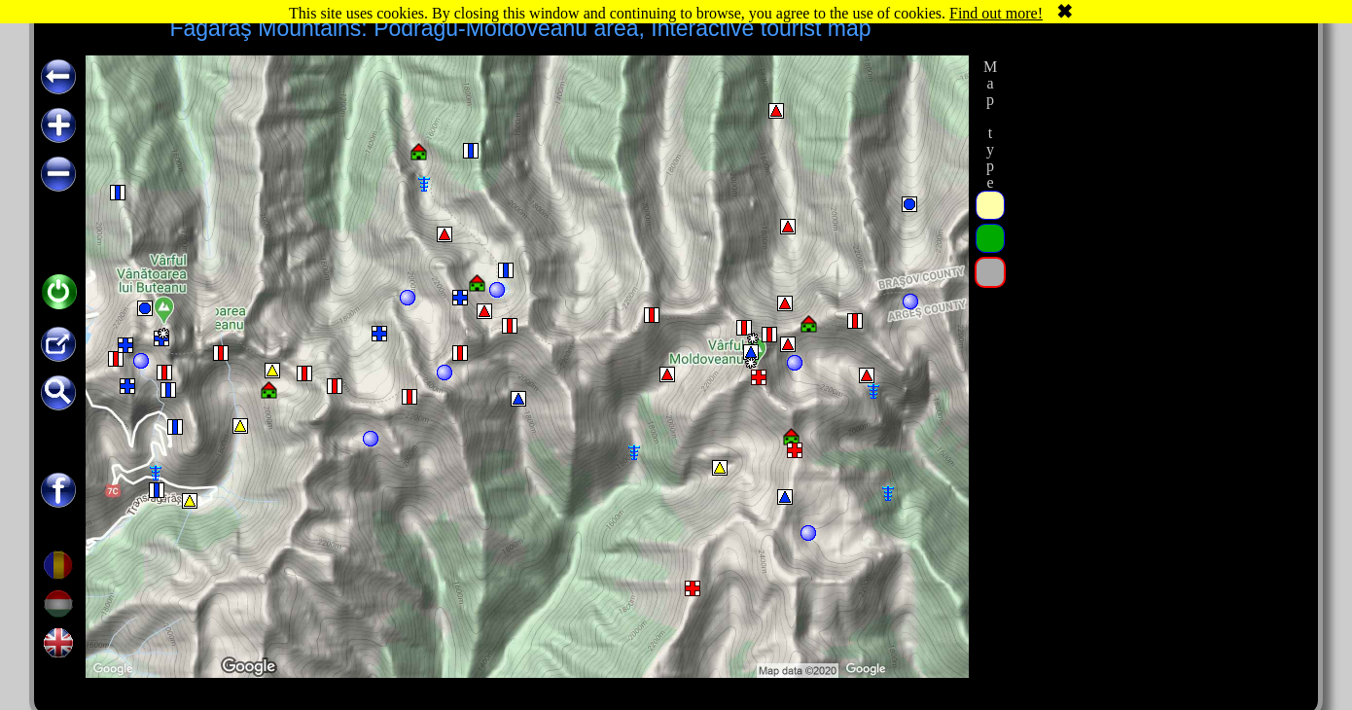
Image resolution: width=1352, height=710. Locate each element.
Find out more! (996, 13)
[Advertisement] (1155, 347)
